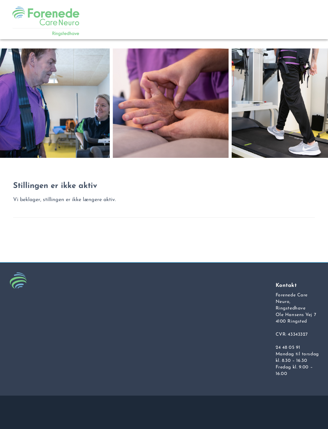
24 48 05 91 (288, 347)
